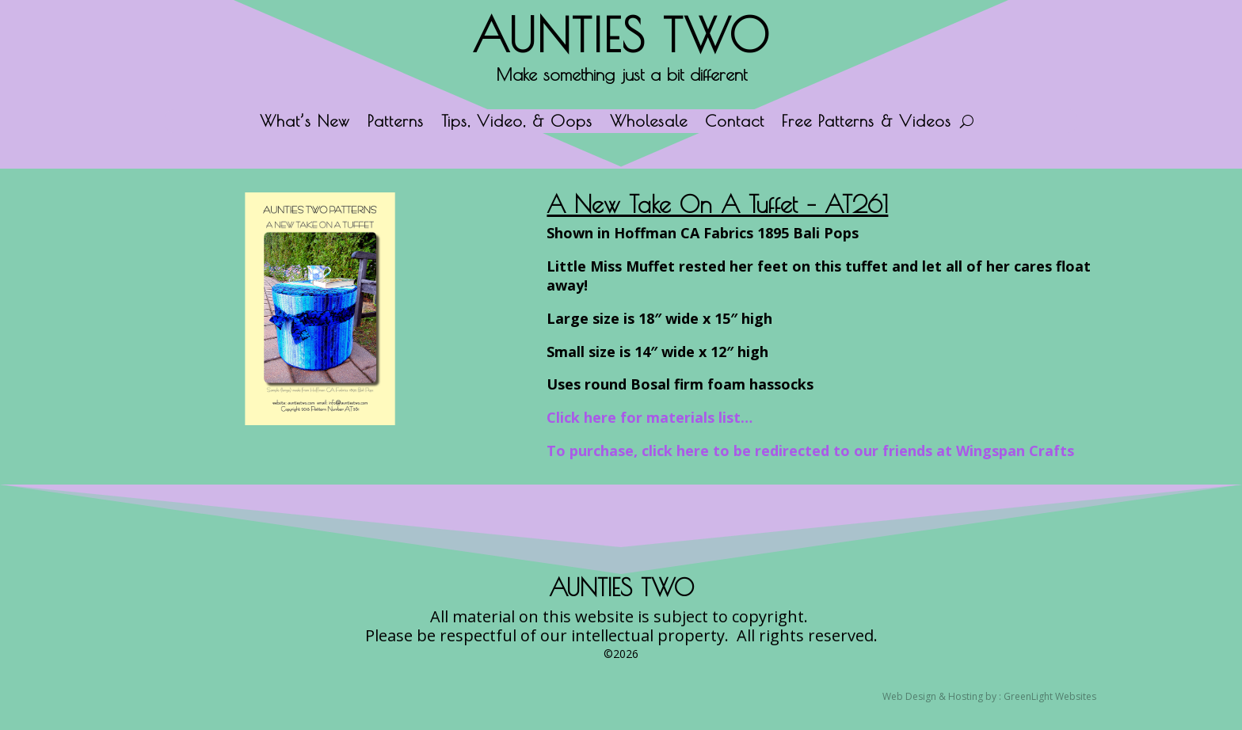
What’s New (305, 123)
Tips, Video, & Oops (516, 123)
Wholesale (649, 123)
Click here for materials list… (649, 417)
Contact (734, 123)
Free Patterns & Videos (866, 123)
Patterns (396, 123)
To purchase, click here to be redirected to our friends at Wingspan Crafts (810, 450)
